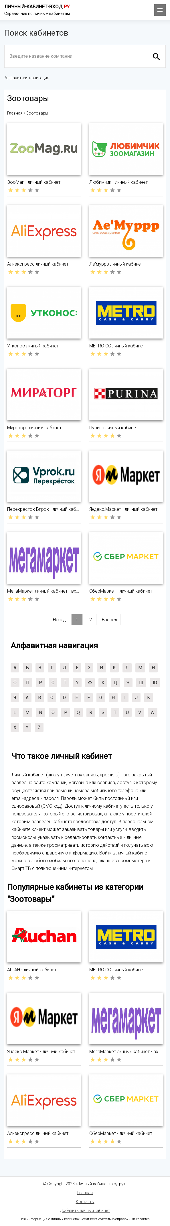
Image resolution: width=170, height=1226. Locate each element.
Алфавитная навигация (27, 78)
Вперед (109, 619)
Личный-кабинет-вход (37, 6)
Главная (85, 1192)
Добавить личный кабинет (85, 1210)
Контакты (85, 1201)
